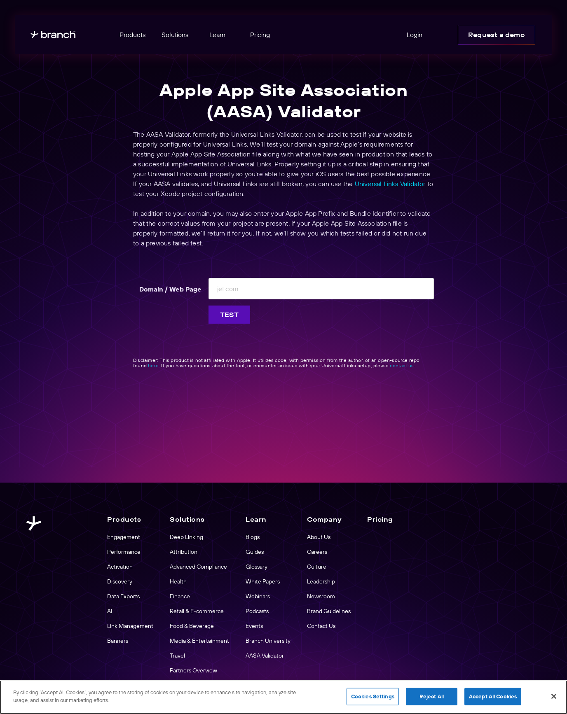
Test (229, 314)
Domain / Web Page (170, 289)
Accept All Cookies (493, 696)
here (153, 365)
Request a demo (496, 34)
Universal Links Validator (390, 184)
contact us (402, 365)
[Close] (554, 696)
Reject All (431, 696)
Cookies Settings (372, 696)
